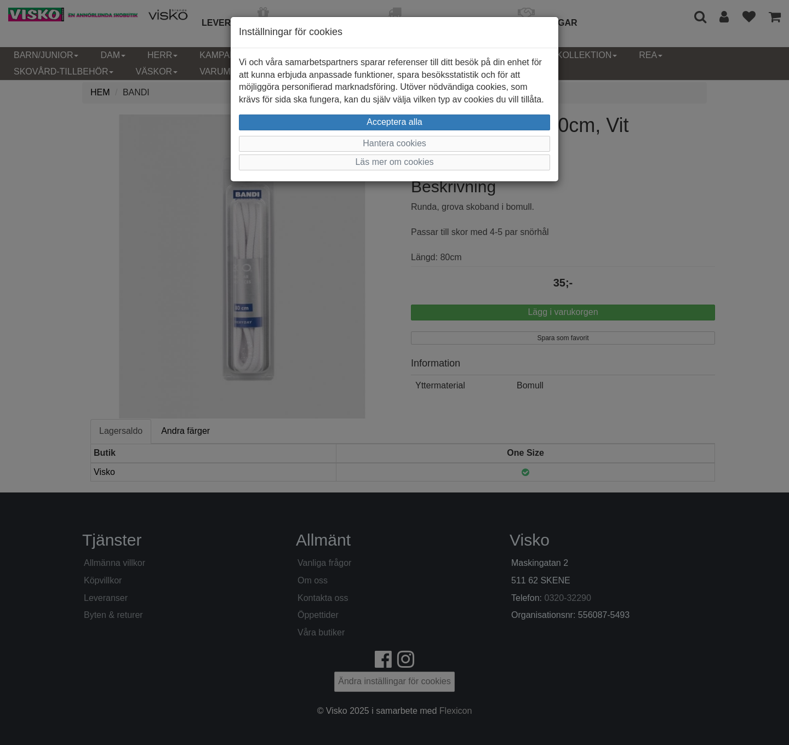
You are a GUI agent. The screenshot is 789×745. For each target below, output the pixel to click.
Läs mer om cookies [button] (394, 162)
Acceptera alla (394, 122)
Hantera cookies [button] (394, 143)
